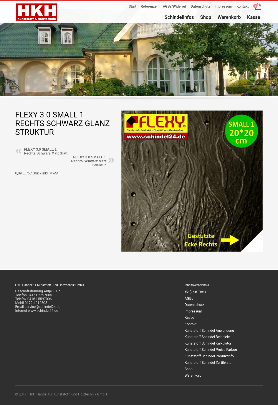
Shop (188, 369)
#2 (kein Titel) (195, 292)
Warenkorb (193, 375)
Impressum (223, 6)
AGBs (189, 298)
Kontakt (243, 6)
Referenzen (150, 6)
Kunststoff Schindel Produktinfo (209, 356)
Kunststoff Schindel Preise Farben (211, 350)
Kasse (189, 318)
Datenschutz (200, 6)
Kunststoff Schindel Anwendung (209, 331)
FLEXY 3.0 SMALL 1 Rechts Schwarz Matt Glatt (46, 151)
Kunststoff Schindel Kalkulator (208, 343)
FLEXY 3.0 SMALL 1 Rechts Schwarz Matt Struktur (88, 161)
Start (132, 6)
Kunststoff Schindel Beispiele (207, 337)
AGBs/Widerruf (174, 6)
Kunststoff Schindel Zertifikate (208, 363)
